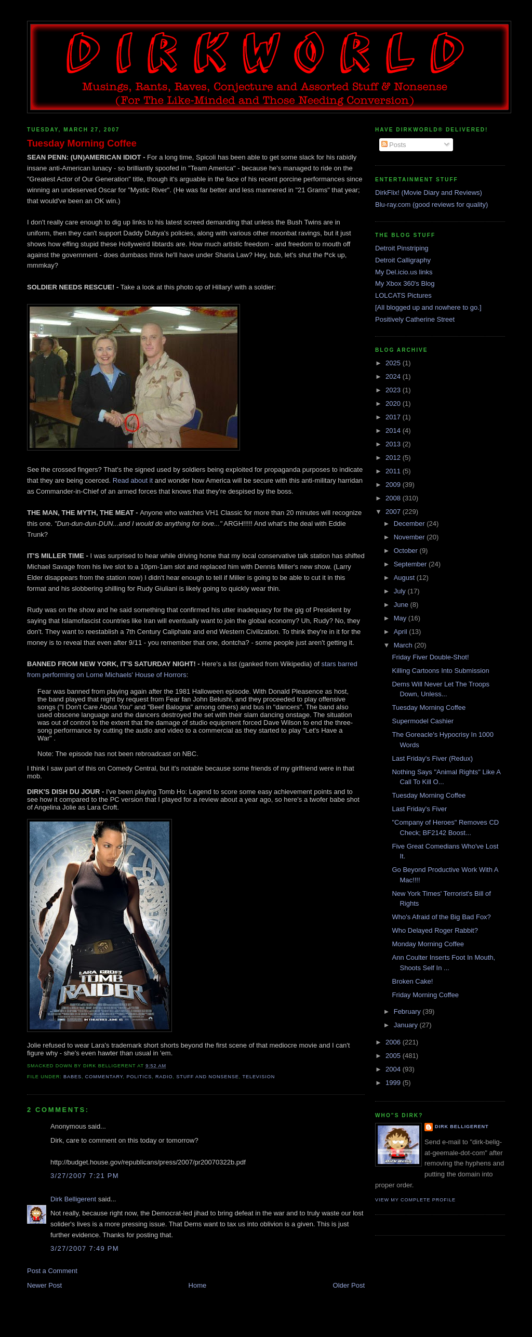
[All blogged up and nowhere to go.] (428, 307)
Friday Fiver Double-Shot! (430, 657)
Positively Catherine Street (415, 319)
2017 (394, 417)
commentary (104, 1076)
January (407, 1025)
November (410, 537)
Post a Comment (52, 1271)
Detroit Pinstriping (402, 248)
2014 (394, 430)
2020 (394, 403)
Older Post (349, 1285)
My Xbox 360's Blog (405, 283)
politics (139, 1076)
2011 (394, 471)
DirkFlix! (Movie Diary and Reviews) (428, 192)
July (401, 591)
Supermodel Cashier (423, 721)
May (401, 618)
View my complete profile (415, 1199)
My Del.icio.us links (404, 272)
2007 (394, 511)
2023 (394, 390)
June (402, 604)
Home (198, 1285)
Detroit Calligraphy (403, 260)
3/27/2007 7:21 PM (84, 1176)
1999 (394, 1083)
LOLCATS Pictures (403, 295)
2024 (394, 376)
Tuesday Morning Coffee (82, 143)
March (404, 645)
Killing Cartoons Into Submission (440, 670)
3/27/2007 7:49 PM (84, 1248)
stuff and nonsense (207, 1076)
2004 (394, 1069)
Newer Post (44, 1285)
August (405, 577)
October (407, 550)
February (408, 1011)
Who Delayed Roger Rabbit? (434, 930)
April (401, 632)
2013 (394, 444)
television (258, 1076)
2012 (394, 457)
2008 (394, 498)
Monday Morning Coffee (428, 944)
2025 (394, 363)
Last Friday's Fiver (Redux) (432, 758)
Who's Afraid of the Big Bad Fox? (441, 917)
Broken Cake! (412, 981)
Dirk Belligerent (73, 1199)
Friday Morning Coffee (425, 995)
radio (163, 1076)
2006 (394, 1042)
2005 (394, 1056)
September (411, 564)
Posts (393, 145)
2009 (394, 484)
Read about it (133, 480)
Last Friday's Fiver (419, 809)
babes (72, 1076)
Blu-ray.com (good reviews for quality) (431, 204)
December (410, 523)
